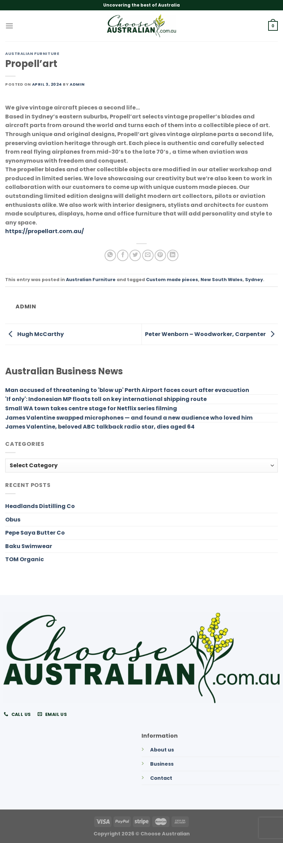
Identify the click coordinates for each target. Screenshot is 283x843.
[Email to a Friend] (148, 255)
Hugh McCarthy (34, 334)
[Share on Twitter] (135, 255)
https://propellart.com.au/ (44, 231)
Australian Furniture (32, 53)
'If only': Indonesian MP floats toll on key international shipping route (106, 399)
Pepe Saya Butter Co (35, 533)
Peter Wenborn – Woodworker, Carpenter (211, 334)
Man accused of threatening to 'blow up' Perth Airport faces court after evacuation (127, 390)
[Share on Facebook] (122, 255)
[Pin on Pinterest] (160, 255)
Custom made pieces (172, 279)
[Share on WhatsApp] (110, 255)
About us (162, 749)
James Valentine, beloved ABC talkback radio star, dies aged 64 (100, 427)
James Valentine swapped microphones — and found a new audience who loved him (129, 418)
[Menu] (9, 25)
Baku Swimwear (28, 546)
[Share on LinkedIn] (172, 255)
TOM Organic (24, 559)
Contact (161, 778)
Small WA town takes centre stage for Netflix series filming (91, 408)
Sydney (254, 279)
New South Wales (222, 279)
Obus (12, 520)
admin (77, 84)
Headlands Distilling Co (40, 506)
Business (162, 763)
